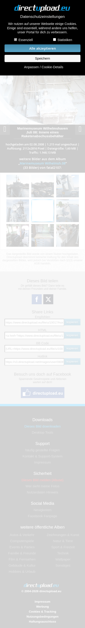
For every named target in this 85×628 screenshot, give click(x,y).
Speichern (42, 58)
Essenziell (25, 40)
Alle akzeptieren (42, 48)
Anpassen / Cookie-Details (43, 67)
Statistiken (65, 40)
